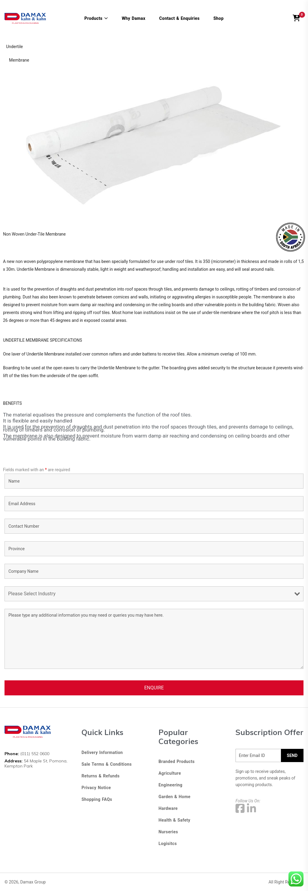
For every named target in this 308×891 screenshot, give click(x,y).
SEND (292, 755)
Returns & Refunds (101, 776)
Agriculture (170, 773)
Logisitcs (168, 843)
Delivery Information (102, 752)
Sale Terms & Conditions (107, 764)
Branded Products (177, 761)
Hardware (168, 808)
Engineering (170, 785)
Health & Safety (174, 820)
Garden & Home (174, 796)
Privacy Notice (96, 787)
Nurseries (168, 831)
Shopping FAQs (97, 799)
